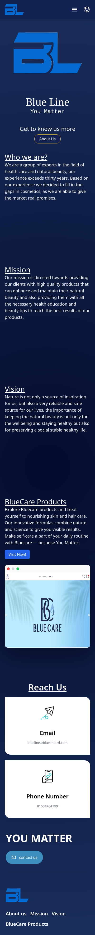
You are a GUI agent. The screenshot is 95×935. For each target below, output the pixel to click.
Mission (39, 913)
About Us (47, 139)
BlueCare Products (27, 924)
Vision (59, 913)
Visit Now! (17, 554)
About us (16, 913)
